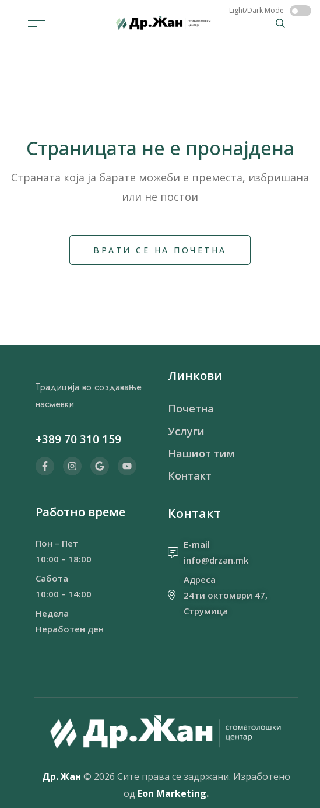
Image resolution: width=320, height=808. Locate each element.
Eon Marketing (172, 793)
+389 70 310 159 (78, 439)
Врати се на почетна (160, 250)
